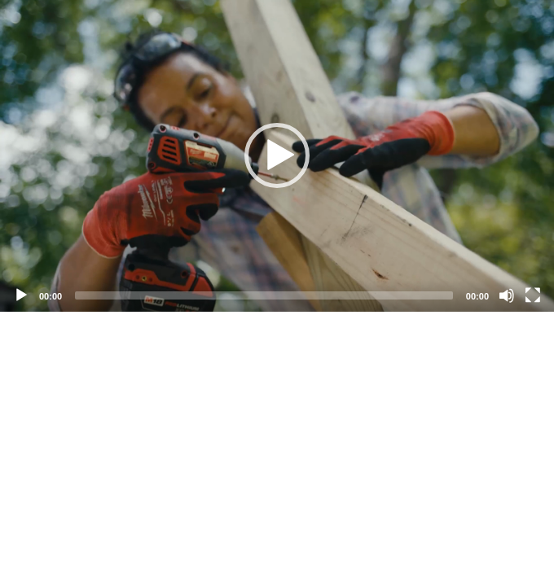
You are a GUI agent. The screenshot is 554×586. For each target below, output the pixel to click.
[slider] (264, 295)
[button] (277, 155)
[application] (277, 156)
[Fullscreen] (533, 295)
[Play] (21, 295)
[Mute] (507, 295)
